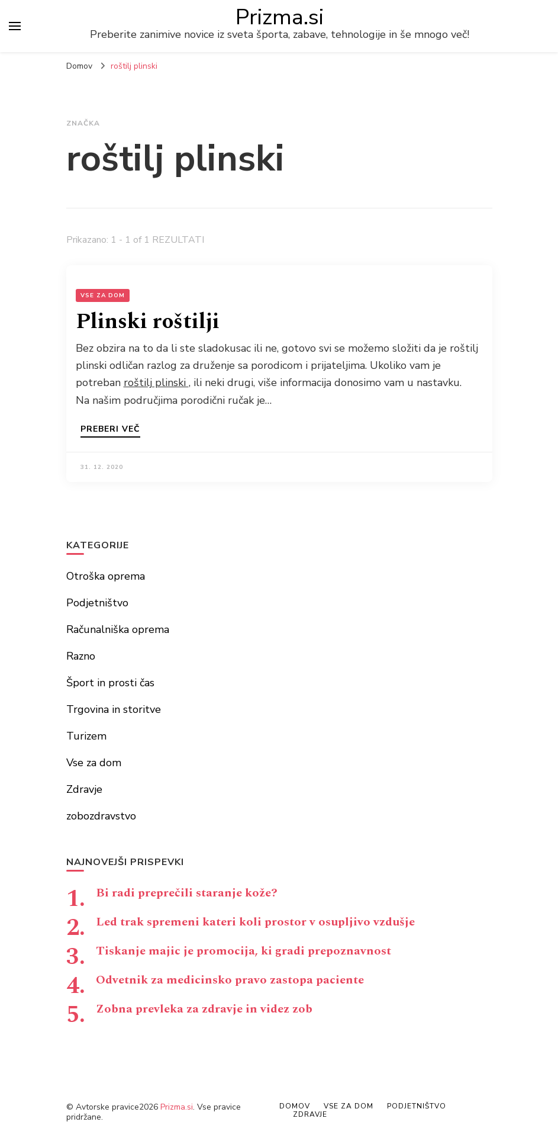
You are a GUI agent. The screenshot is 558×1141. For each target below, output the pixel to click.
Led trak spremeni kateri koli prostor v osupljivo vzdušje (255, 922)
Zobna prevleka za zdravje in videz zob (204, 1009)
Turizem (86, 736)
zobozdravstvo (101, 816)
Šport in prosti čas (110, 683)
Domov (294, 1106)
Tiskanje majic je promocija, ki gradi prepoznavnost (243, 951)
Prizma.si (280, 17)
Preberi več (110, 430)
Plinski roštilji (148, 322)
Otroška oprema (105, 576)
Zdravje (84, 789)
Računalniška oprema (117, 629)
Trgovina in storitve (113, 709)
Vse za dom (102, 295)
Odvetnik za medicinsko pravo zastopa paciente (230, 980)
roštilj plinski (156, 382)
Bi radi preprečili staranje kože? (187, 893)
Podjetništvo (97, 603)
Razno (80, 656)
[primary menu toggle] (15, 26)
